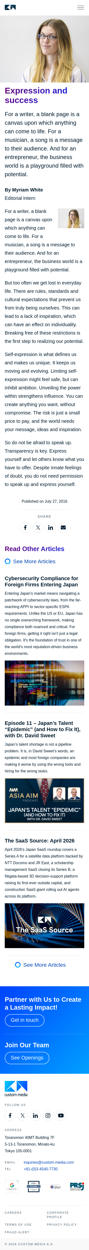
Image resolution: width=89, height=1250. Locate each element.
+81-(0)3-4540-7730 (41, 1169)
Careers (13, 1212)
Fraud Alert (17, 1232)
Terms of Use (18, 1224)
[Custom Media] (10, 7)
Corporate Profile (58, 1215)
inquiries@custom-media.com (49, 1162)
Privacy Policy (62, 1224)
